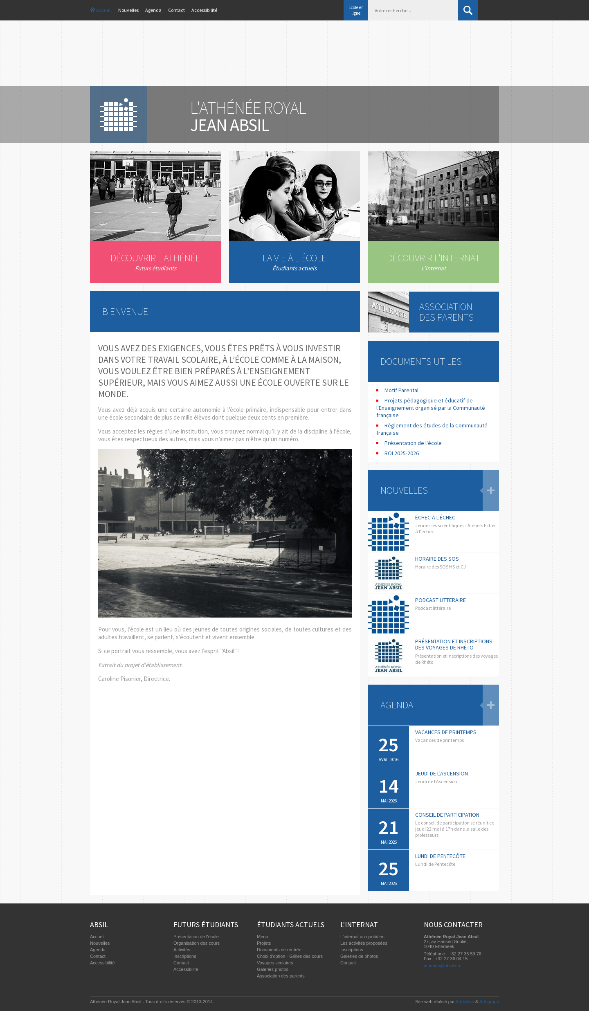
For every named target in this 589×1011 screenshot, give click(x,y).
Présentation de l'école (413, 443)
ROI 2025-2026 (401, 453)
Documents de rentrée (279, 949)
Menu (262, 936)
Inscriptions (184, 956)
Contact (176, 10)
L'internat (359, 924)
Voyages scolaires (275, 962)
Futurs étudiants (205, 924)
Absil (99, 924)
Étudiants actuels (290, 924)
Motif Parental (401, 390)
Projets (264, 943)
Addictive (465, 1001)
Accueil (104, 10)
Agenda (153, 10)
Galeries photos (272, 969)
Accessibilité (204, 10)
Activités (181, 949)
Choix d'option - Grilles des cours (290, 956)
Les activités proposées (363, 943)
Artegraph (489, 1001)
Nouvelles (128, 10)
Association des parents (281, 975)
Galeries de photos (359, 956)
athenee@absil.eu (442, 965)
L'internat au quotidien (362, 936)
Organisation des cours (196, 943)
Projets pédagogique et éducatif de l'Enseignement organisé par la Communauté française (430, 408)
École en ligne (356, 10)
